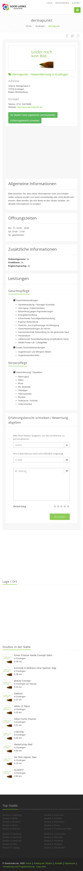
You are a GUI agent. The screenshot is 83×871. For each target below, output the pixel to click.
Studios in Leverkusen (54, 834)
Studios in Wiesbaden (54, 847)
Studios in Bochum (11, 822)
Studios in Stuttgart (53, 844)
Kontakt (76, 3)
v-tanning (19, 731)
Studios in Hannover (12, 837)
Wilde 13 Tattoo (22, 706)
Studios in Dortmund (53, 815)
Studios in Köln (9, 844)
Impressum (70, 863)
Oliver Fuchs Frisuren (25, 719)
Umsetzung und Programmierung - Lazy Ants (24, 866)
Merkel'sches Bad (23, 744)
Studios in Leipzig (10, 847)
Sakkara (18, 693)
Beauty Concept (22, 680)
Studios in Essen (52, 825)
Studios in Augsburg (12, 815)
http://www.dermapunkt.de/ (30, 107)
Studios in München (53, 837)
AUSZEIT (19, 770)
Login (49, 3)
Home (28, 863)
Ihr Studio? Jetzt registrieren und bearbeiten (32, 115)
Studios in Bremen (11, 828)
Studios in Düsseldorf (54, 822)
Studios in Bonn (10, 825)
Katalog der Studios (43, 863)
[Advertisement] (41, 152)
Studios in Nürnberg (53, 840)
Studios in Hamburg (11, 834)
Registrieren (62, 3)
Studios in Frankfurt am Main (57, 828)
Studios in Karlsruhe (12, 840)
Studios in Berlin (10, 818)
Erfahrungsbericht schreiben (24, 120)
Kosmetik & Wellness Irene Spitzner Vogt (35, 668)
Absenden (60, 516)
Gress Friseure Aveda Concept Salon (33, 655)
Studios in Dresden (53, 818)
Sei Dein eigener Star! (25, 757)
